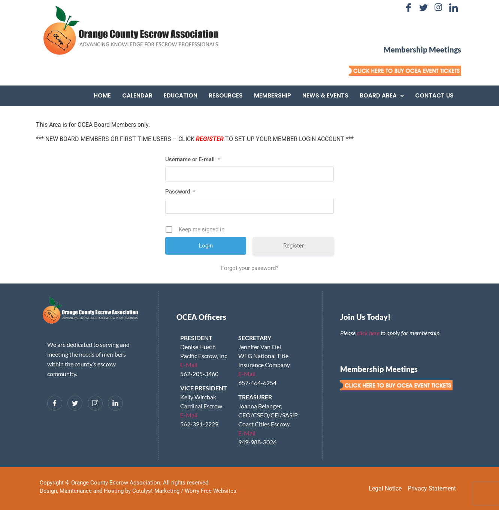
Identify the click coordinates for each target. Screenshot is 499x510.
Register (293, 245)
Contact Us (434, 95)
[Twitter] (423, 7)
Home (102, 95)
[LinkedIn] (453, 7)
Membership (272, 95)
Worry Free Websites (210, 491)
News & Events (325, 95)
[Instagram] (438, 7)
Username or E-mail (192, 159)
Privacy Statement (432, 488)
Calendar (137, 95)
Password (180, 192)
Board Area (382, 95)
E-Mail (188, 364)
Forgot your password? (249, 268)
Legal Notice (385, 488)
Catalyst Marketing (155, 491)
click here (368, 332)
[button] (381, 95)
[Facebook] (408, 7)
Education (180, 95)
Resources (226, 95)
